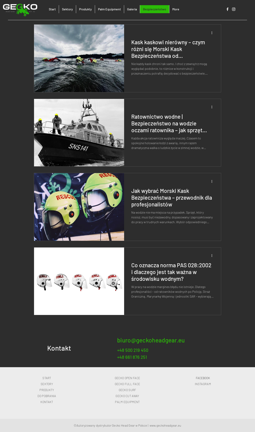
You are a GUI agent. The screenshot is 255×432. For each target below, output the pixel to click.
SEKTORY (47, 384)
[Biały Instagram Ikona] (233, 9)
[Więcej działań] (213, 32)
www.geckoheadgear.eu (165, 425)
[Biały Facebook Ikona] (227, 9)
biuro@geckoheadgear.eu (151, 340)
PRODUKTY (46, 390)
